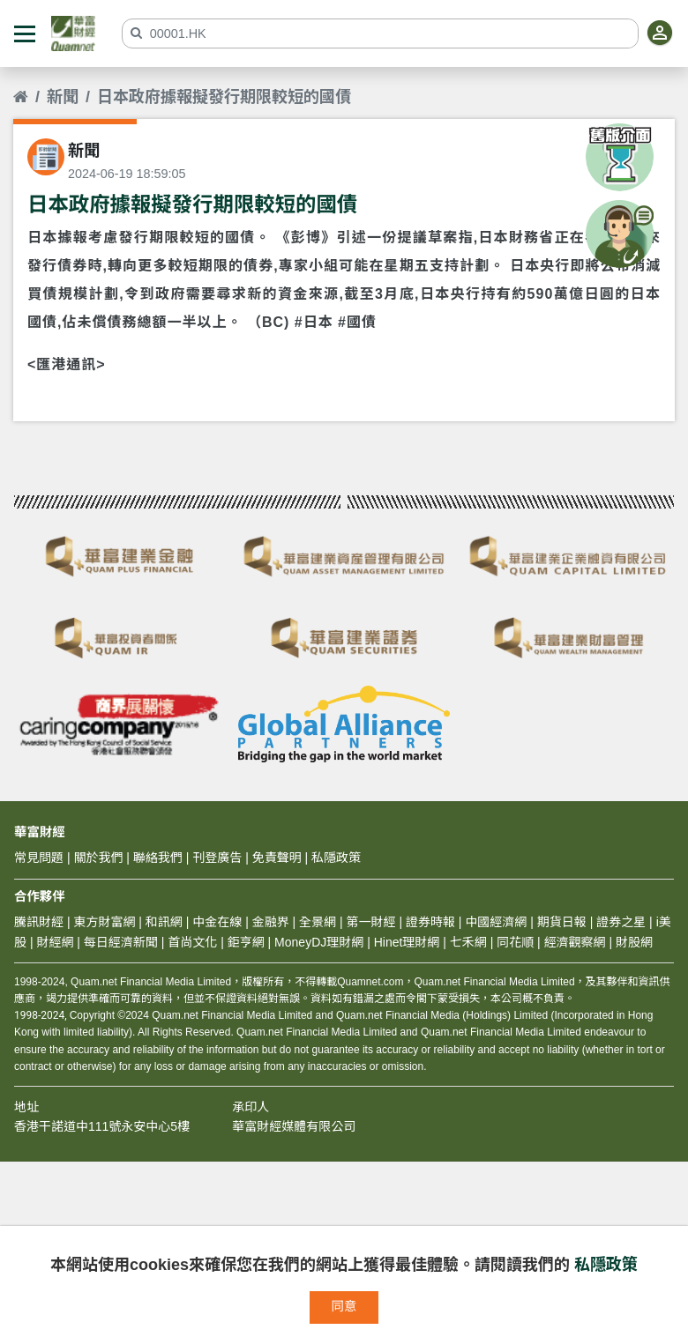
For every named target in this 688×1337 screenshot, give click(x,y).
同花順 (515, 942)
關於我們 (98, 857)
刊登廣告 (217, 857)
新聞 (63, 97)
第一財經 (371, 922)
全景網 (317, 922)
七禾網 (468, 942)
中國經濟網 (496, 922)
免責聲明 (277, 857)
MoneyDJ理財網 (318, 942)
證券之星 (619, 922)
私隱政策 (606, 1265)
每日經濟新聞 (121, 942)
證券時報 (430, 922)
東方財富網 (104, 922)
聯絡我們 (158, 857)
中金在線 (217, 922)
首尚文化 (192, 942)
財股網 (634, 942)
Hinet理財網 (407, 942)
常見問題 (39, 857)
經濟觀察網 (575, 942)
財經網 (54, 942)
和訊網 (164, 922)
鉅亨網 (246, 942)
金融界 (270, 922)
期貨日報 (562, 922)
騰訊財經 (39, 922)
